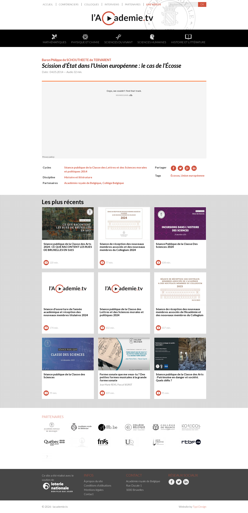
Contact (89, 494)
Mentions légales (94, 489)
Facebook (171, 484)
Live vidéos (153, 4)
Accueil (48, 4)
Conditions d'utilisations (97, 485)
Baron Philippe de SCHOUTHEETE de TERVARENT (76, 60)
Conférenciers (69, 4)
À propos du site (93, 481)
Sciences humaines (151, 39)
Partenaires (133, 4)
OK (202, 4)
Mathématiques (54, 39)
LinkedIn (186, 484)
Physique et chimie (85, 39)
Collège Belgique (113, 182)
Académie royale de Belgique (82, 182)
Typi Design (199, 506)
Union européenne (192, 175)
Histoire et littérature (188, 39)
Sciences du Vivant (118, 39)
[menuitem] (49, 4)
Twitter (178, 484)
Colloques (91, 4)
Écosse (175, 175)
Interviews (112, 4)
